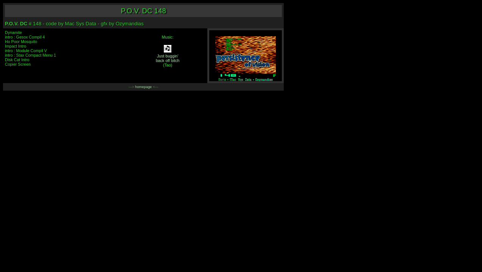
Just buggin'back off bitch (168, 58)
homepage (143, 87)
